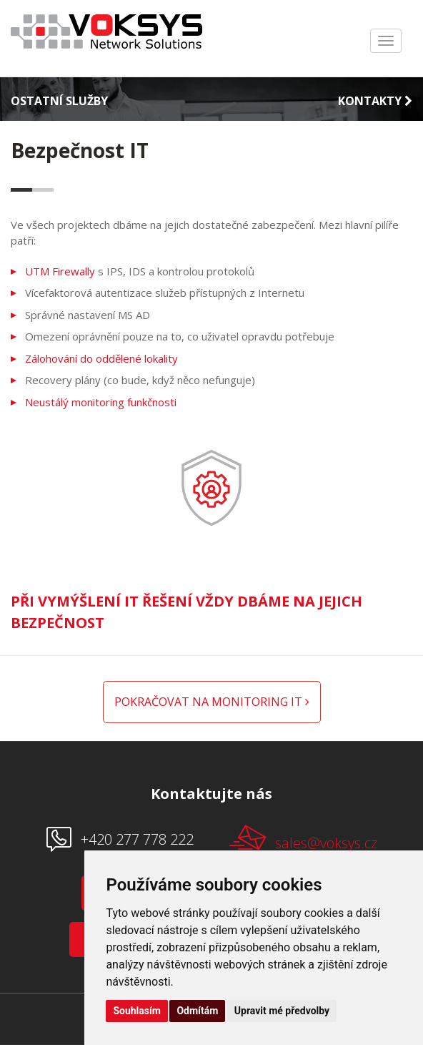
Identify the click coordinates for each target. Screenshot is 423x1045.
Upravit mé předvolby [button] (281, 1010)
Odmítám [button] (197, 1010)
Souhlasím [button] (137, 1010)
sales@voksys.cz (303, 839)
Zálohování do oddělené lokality (101, 358)
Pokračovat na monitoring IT (211, 702)
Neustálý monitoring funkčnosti (100, 402)
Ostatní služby (59, 101)
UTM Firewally (60, 271)
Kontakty (375, 101)
